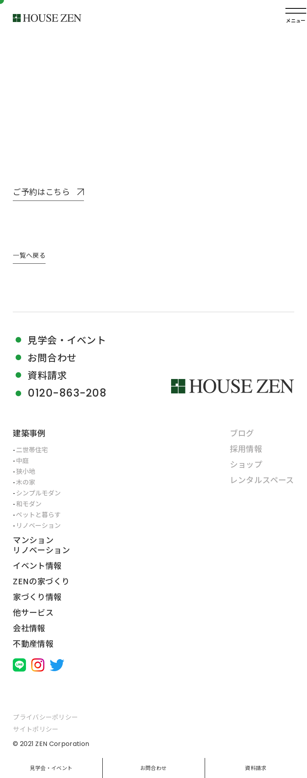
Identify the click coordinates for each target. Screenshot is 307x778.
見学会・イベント (51, 768)
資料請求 (255, 768)
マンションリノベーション (41, 545)
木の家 (25, 482)
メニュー (295, 20)
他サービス (33, 612)
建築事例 (29, 433)
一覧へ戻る (29, 255)
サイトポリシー (35, 729)
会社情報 (29, 628)
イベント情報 (37, 565)
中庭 (22, 460)
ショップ (246, 464)
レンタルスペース (262, 480)
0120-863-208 (67, 393)
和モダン (29, 503)
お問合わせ (153, 768)
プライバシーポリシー (45, 717)
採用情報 (246, 448)
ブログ (242, 433)
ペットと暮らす (38, 514)
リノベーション (38, 525)
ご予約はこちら (41, 191)
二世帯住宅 (32, 449)
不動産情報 (33, 643)
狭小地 (25, 471)
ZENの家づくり (41, 581)
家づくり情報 (37, 597)
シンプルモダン (38, 493)
